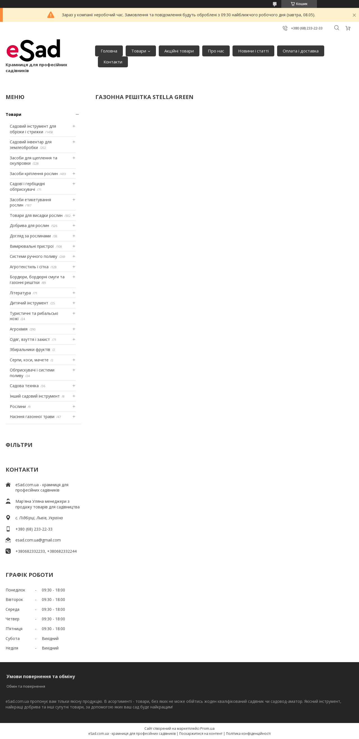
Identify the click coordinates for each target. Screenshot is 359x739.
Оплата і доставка (301, 51)
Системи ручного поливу (33, 256)
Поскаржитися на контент (200, 733)
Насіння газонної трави (32, 416)
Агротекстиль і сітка (29, 266)
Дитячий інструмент (29, 303)
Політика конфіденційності (248, 733)
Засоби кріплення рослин (34, 173)
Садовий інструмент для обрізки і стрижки (33, 128)
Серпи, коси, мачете (29, 359)
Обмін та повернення (25, 686)
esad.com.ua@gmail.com (38, 540)
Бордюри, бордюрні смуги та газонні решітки (37, 279)
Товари (138, 51)
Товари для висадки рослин (36, 215)
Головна (109, 51)
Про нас (216, 51)
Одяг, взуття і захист (30, 339)
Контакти (112, 62)
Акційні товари (179, 51)
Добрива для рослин (29, 225)
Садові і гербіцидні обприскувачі (27, 186)
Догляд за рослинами (30, 235)
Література (20, 292)
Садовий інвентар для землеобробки (31, 144)
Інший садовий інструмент (35, 396)
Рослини (18, 406)
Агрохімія (18, 329)
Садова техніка (24, 385)
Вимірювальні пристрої (32, 246)
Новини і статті (253, 51)
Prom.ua (207, 728)
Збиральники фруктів (30, 349)
